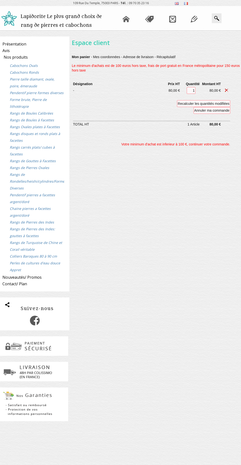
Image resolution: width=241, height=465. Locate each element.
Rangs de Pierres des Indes (32, 222)
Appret (15, 270)
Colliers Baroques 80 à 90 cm (33, 256)
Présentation (14, 44)
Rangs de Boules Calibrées (31, 113)
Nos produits (16, 57)
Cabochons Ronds (24, 72)
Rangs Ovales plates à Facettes (35, 127)
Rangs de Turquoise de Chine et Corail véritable (36, 246)
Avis (6, 50)
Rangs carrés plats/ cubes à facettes (32, 150)
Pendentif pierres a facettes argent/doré (32, 198)
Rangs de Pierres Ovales (29, 167)
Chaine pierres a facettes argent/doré (30, 212)
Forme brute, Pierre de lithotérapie (28, 103)
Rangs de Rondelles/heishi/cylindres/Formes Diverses (37, 181)
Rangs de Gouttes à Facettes (33, 161)
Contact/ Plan (14, 283)
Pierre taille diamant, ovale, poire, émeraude (32, 82)
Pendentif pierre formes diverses (37, 92)
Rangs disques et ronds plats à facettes (35, 137)
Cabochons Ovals (24, 65)
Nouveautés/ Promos (22, 277)
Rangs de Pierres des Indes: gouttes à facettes (32, 232)
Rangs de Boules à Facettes (32, 120)
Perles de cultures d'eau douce (35, 263)
